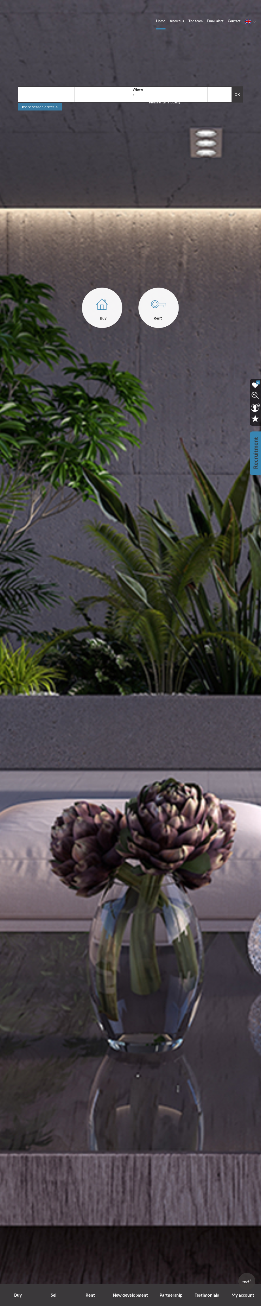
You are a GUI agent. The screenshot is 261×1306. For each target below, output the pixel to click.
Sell (54, 1295)
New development (130, 1295)
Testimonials (207, 1295)
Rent (90, 1295)
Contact (234, 21)
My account (243, 1291)
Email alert (215, 21)
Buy (18, 1295)
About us (177, 21)
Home (160, 21)
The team (195, 21)
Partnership (171, 1295)
